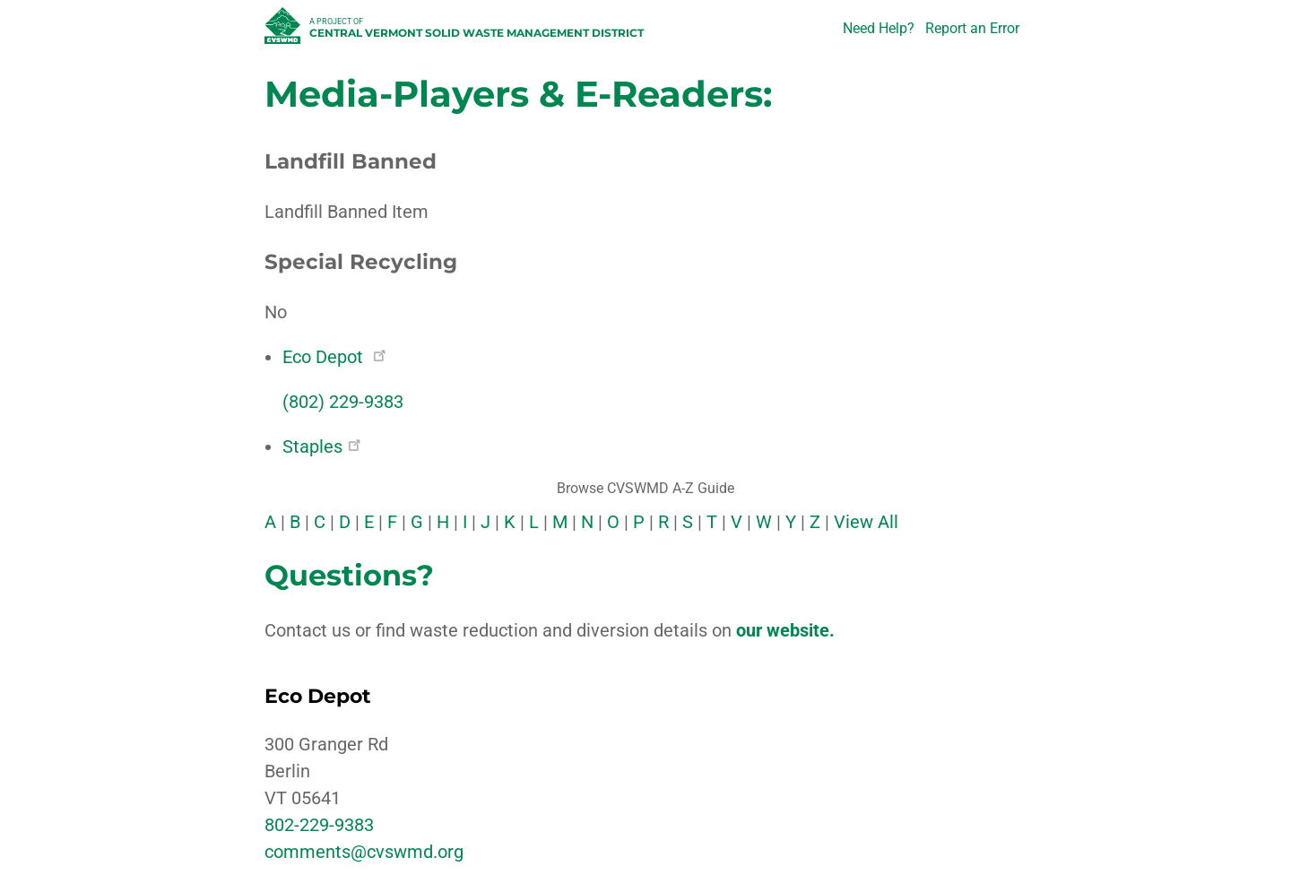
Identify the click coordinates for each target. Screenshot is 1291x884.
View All (866, 522)
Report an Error (972, 28)
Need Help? (878, 28)
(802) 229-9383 (342, 401)
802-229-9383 (319, 825)
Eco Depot (334, 357)
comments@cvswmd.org (364, 851)
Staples (321, 446)
